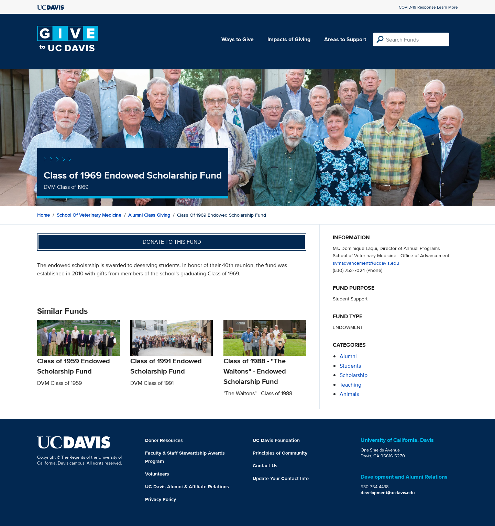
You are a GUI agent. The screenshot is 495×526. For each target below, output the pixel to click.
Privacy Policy (160, 499)
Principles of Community (280, 452)
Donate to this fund (172, 242)
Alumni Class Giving (149, 214)
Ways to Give (237, 39)
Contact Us (265, 465)
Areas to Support (345, 39)
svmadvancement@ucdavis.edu (366, 262)
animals (349, 394)
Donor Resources (164, 440)
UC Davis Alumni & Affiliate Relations (187, 486)
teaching (350, 385)
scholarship (353, 375)
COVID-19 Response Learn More (428, 7)
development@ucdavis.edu (388, 492)
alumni (348, 356)
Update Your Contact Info (281, 478)
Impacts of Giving (288, 39)
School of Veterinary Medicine (89, 214)
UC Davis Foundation (276, 440)
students (350, 366)
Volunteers (157, 473)
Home (43, 214)
